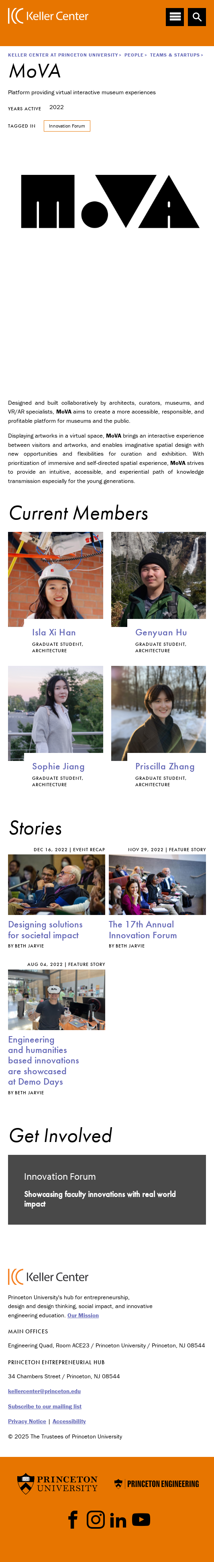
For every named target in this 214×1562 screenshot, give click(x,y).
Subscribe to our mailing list (45, 1406)
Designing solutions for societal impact (45, 929)
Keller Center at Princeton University (63, 55)
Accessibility (69, 1421)
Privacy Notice (27, 1421)
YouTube (141, 1520)
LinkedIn (118, 1520)
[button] (197, 17)
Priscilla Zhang (165, 766)
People (134, 55)
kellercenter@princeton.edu (44, 1391)
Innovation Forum (67, 126)
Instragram (96, 1520)
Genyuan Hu (161, 632)
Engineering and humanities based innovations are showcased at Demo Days (43, 1060)
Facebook (73, 1520)
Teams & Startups (175, 55)
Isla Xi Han (54, 632)
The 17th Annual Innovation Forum (143, 929)
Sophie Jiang (58, 766)
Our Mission (83, 1315)
